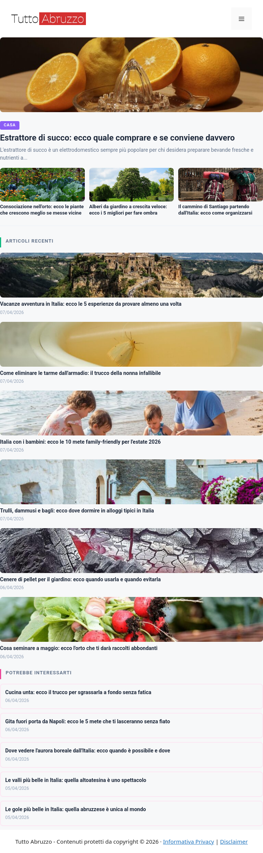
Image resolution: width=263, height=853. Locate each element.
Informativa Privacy (188, 841)
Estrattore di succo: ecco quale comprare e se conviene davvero (117, 137)
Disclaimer (234, 841)
